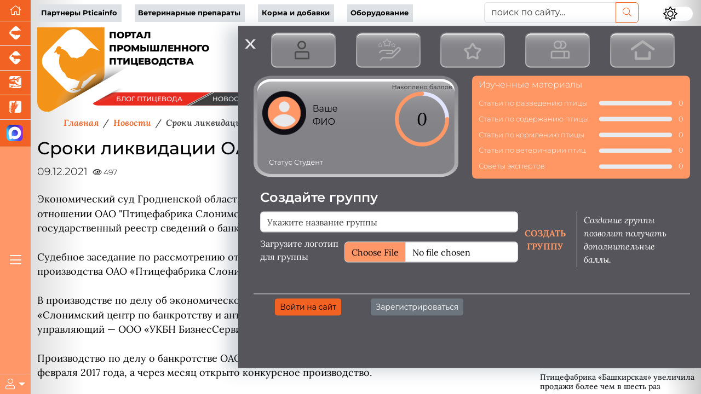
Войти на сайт (308, 306)
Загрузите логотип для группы (299, 249)
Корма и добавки (296, 13)
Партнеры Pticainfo (79, 13)
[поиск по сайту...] (550, 12)
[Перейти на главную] (15, 10)
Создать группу (545, 239)
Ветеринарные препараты (189, 13)
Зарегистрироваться (417, 306)
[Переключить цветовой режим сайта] (678, 13)
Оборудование (379, 13)
